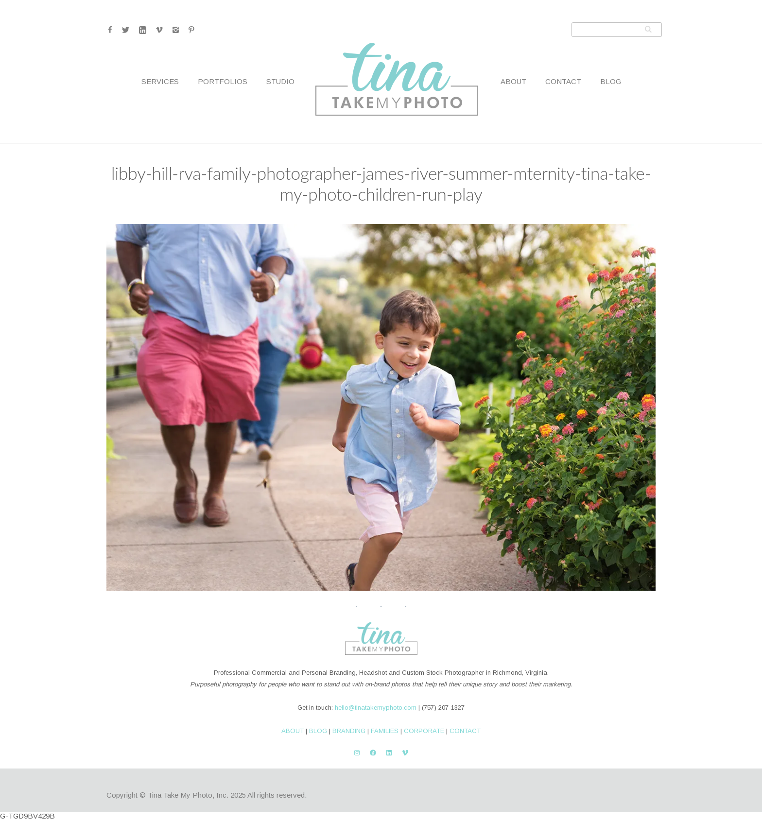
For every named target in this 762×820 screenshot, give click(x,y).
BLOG (318, 731)
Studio (280, 81)
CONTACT (465, 731)
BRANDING (348, 731)
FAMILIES (384, 731)
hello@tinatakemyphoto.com (375, 707)
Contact (563, 81)
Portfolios (222, 81)
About (513, 81)
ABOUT (292, 731)
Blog (610, 81)
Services (160, 81)
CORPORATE (424, 731)
